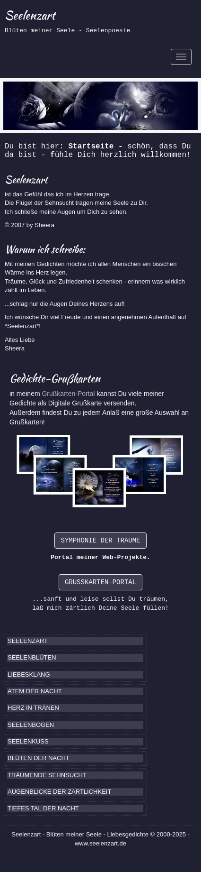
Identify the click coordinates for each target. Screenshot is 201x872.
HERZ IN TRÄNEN (33, 707)
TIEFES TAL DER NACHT (43, 808)
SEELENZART (28, 640)
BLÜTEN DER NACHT (39, 758)
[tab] (75, 641)
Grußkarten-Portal (69, 393)
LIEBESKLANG (29, 674)
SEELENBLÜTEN (32, 657)
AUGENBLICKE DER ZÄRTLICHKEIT (59, 791)
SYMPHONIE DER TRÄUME (100, 540)
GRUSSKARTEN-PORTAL (100, 582)
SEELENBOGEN (31, 724)
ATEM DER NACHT (35, 691)
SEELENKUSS (28, 741)
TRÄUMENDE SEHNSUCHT (47, 775)
